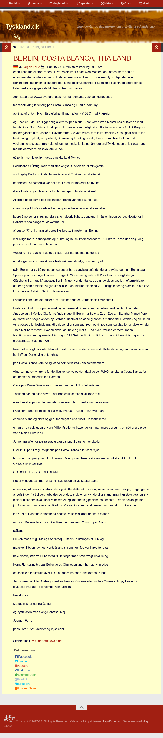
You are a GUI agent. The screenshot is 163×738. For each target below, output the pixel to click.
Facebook (23, 661)
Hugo (146, 725)
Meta (99, 4)
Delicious (23, 674)
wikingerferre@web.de (47, 645)
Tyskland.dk (28, 30)
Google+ (22, 670)
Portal (11, 4)
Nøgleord (53, 4)
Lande (31, 4)
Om (117, 4)
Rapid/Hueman (111, 725)
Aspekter (78, 4)
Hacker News (25, 692)
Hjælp (135, 4)
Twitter (21, 665)
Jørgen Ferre (31, 71)
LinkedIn (22, 688)
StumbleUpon (26, 679)
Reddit (21, 683)
